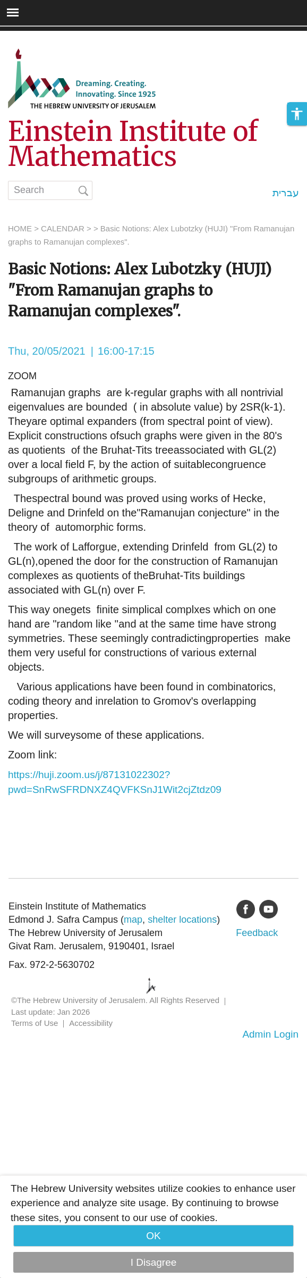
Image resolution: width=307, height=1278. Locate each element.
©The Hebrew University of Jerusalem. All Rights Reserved (115, 1000)
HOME (20, 228)
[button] (297, 114)
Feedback (257, 933)
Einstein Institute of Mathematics (133, 144)
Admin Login (270, 1034)
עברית (285, 192)
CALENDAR (62, 228)
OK (153, 1235)
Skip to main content (45, 38)
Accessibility (91, 1023)
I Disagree (154, 1262)
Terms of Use (34, 1023)
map (133, 919)
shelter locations (182, 919)
